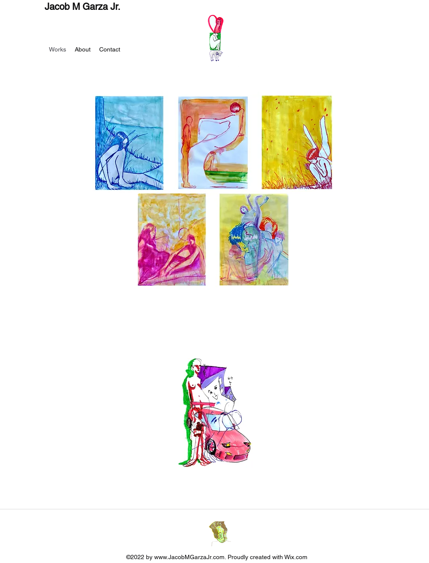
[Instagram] (220, 533)
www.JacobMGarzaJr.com (189, 557)
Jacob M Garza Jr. (82, 6)
